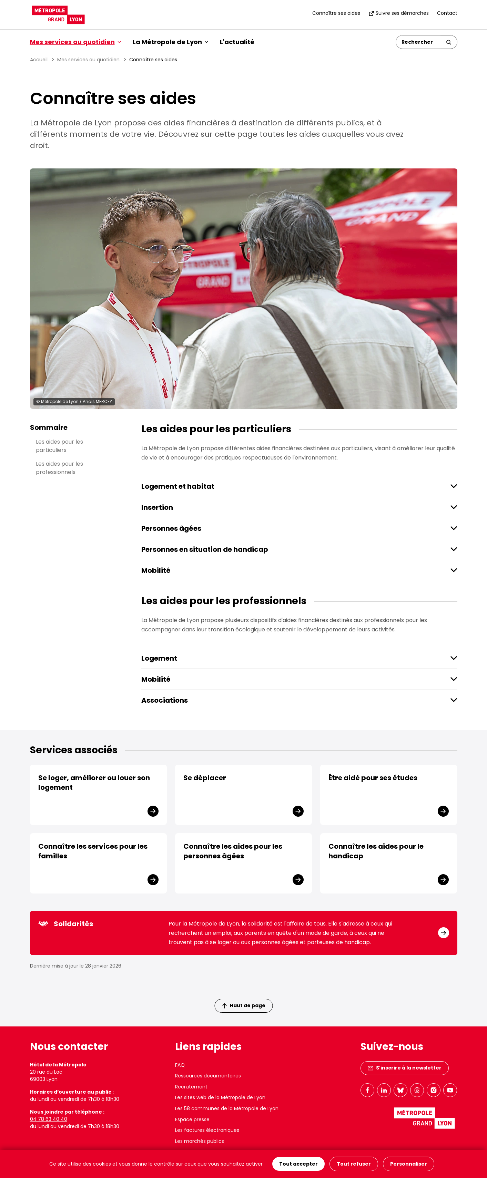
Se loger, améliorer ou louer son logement (94, 782)
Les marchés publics (199, 1141)
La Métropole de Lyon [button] (170, 42)
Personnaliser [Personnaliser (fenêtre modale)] (408, 1163)
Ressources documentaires (208, 1075)
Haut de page (243, 1005)
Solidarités (65, 924)
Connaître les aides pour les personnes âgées (232, 851)
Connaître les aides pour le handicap (376, 851)
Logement (159, 658)
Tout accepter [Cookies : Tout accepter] (298, 1163)
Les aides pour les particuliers (59, 446)
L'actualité (237, 42)
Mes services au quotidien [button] (75, 42)
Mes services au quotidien (88, 59)
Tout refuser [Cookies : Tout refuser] (354, 1163)
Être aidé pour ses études (372, 778)
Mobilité (156, 570)
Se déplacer (204, 778)
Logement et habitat (177, 486)
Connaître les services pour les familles (93, 851)
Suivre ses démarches (398, 13)
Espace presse (192, 1119)
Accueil (39, 59)
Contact (447, 13)
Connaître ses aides (336, 13)
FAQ (180, 1065)
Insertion (157, 507)
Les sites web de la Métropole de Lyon (220, 1097)
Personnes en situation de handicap (204, 549)
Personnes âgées (171, 528)
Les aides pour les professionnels (59, 468)
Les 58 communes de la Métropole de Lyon (226, 1108)
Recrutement (191, 1086)
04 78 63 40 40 (48, 1119)
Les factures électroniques (207, 1130)
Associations (164, 700)
